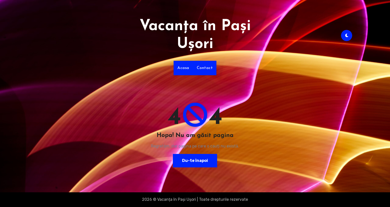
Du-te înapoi (195, 160)
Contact (205, 68)
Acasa (183, 68)
